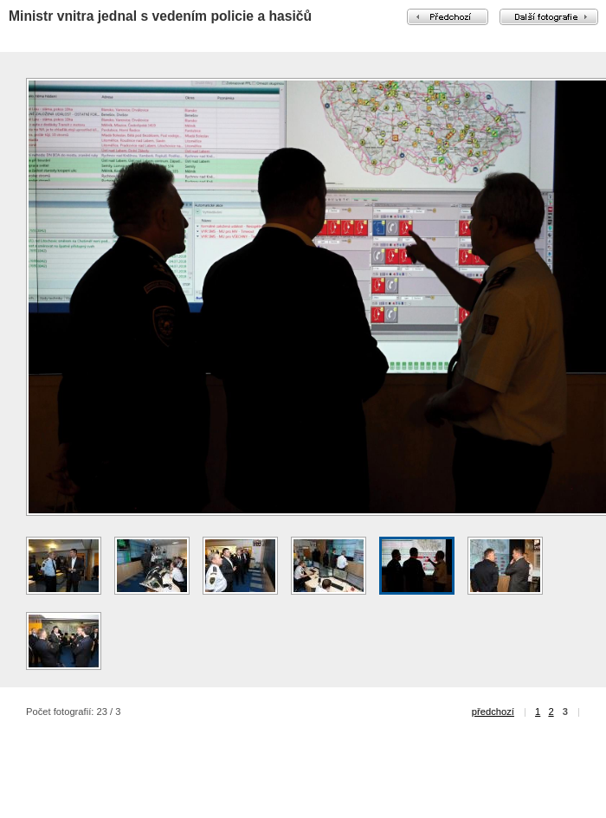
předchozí (493, 711)
